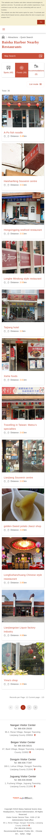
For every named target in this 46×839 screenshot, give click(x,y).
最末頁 (35, 707)
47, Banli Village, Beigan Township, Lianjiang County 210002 (23, 750)
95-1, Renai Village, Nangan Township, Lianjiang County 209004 (23, 824)
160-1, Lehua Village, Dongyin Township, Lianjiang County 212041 (23, 768)
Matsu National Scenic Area (23, 798)
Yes (41, 22)
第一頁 (10, 707)
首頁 (4, 37)
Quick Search (26, 37)
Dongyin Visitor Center (23, 759)
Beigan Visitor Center (23, 742)
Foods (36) (22, 72)
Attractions (13, 37)
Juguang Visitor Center (23, 776)
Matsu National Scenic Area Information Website (19, 29)
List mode (33, 84)
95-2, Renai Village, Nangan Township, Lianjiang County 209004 (23, 733)
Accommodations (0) (36, 72)
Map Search (10, 56)
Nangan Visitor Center (23, 725)
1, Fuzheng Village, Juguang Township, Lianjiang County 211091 (23, 785)
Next (29, 707)
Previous (16, 707)
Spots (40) (8, 72)
